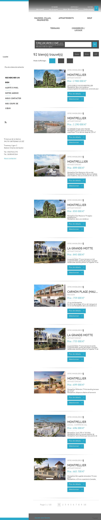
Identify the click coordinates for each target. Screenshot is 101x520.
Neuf (89, 18)
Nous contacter (13, 98)
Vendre (53, 9)
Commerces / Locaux (78, 29)
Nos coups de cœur (11, 106)
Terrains (55, 28)
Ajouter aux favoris (42, 518)
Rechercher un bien (12, 80)
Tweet (95, 518)
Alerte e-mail (11, 88)
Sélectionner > (75, 99)
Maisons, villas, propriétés (42, 19)
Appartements (66, 18)
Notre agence (12, 93)
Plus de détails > (76, 94)
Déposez (70, 9)
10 (85, 505)
